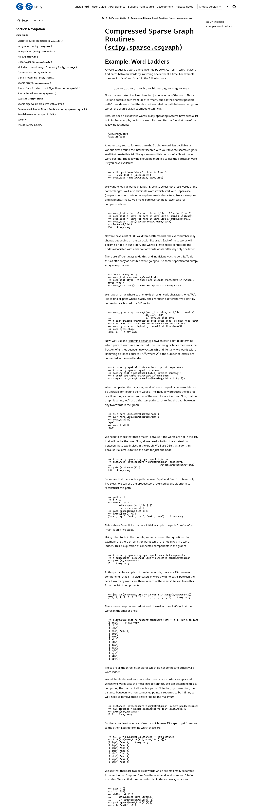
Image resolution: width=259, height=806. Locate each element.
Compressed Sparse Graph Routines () (38, 118)
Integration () (35, 46)
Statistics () (31, 106)
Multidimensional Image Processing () (37, 69)
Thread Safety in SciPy (30, 136)
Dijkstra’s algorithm (96, 403)
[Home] (77, 18)
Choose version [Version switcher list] (209, 6)
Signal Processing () (36, 81)
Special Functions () (37, 101)
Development (165, 6)
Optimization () (35, 76)
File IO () (28, 56)
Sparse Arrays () (34, 86)
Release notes (184, 6)
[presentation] (138, 80)
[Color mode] (227, 6)
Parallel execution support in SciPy (37, 126)
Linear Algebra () (35, 62)
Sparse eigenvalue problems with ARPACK (41, 111)
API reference (117, 6)
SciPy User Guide (92, 18)
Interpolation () (37, 51)
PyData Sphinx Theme (220, 798)
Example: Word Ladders (219, 26)
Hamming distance (114, 306)
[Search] (30, 20)
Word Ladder (90, 61)
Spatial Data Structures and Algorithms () (39, 94)
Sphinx (38, 801)
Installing (81, 6)
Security (22, 131)
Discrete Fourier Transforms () (40, 40)
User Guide (99, 6)
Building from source (141, 6)
